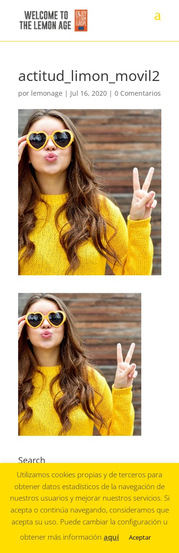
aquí (111, 537)
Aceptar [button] (140, 537)
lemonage (47, 93)
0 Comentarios (138, 93)
